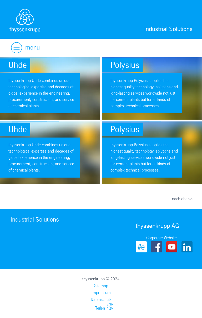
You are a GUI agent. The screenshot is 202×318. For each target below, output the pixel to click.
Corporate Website (161, 237)
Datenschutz (101, 299)
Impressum (101, 292)
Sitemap (101, 285)
